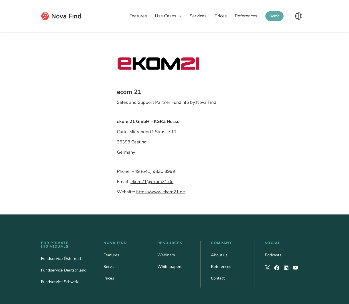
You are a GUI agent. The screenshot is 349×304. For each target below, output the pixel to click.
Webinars (166, 255)
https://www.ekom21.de (160, 192)
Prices (221, 16)
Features (138, 16)
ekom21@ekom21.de (151, 182)
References (246, 16)
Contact (218, 278)
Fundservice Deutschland (64, 270)
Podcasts (273, 255)
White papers (169, 266)
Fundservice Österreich (61, 258)
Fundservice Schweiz (60, 281)
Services (198, 16)
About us (219, 255)
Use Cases (168, 16)
